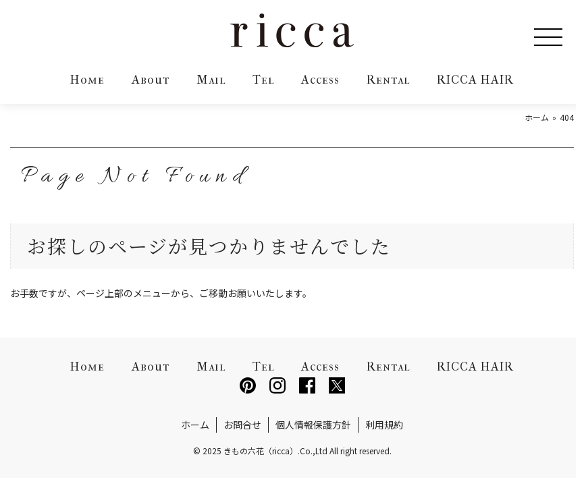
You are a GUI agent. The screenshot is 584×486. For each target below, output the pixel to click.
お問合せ (242, 424)
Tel (263, 80)
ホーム (195, 424)
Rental (388, 80)
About (150, 80)
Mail (210, 80)
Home (87, 80)
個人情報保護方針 (313, 424)
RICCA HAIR (475, 80)
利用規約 (384, 424)
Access (320, 80)
